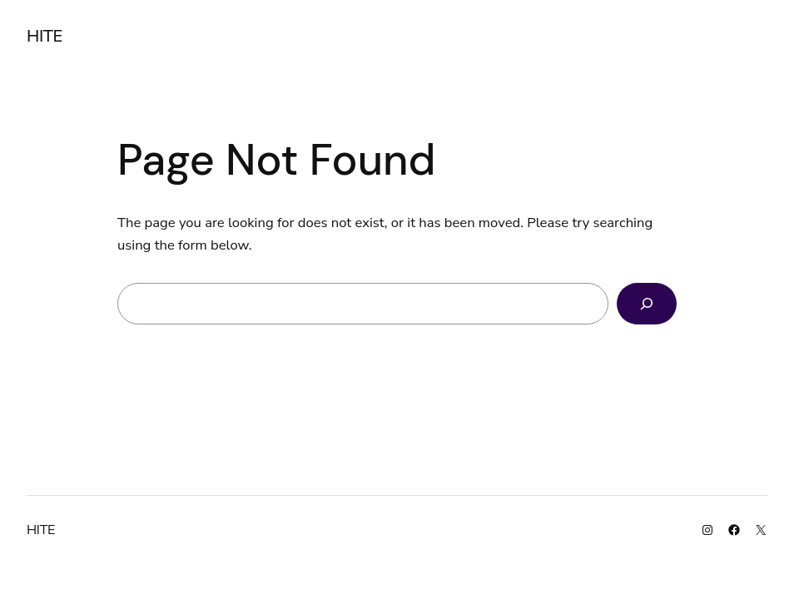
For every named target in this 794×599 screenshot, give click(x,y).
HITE (44, 36)
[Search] (647, 303)
